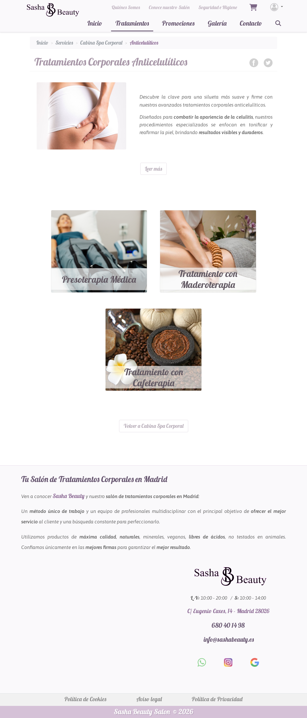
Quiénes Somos (126, 7)
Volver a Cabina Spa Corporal (154, 425)
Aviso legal (149, 698)
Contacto (251, 23)
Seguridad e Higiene (217, 7)
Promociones (178, 23)
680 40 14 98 (228, 625)
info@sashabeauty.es (229, 639)
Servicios (64, 42)
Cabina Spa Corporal (101, 42)
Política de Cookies (85, 698)
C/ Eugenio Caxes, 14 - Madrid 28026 (228, 610)
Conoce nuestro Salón (169, 7)
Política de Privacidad (217, 698)
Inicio (94, 23)
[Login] (276, 7)
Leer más (153, 168)
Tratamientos (132, 23)
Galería (217, 23)
